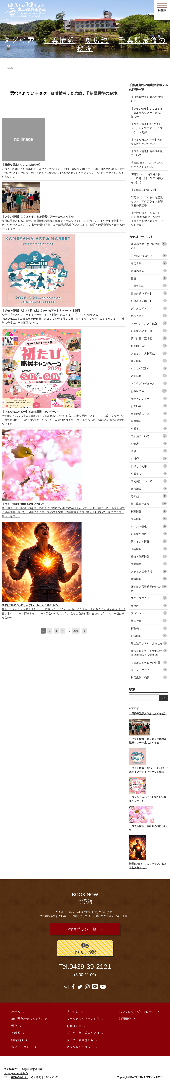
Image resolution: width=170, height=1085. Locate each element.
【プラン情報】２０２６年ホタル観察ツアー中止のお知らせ (147, 112)
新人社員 (149, 620)
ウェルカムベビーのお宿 (149, 662)
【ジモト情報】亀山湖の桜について (147, 153)
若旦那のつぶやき (149, 255)
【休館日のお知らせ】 (144, 189)
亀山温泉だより (149, 503)
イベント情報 (149, 526)
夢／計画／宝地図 (149, 338)
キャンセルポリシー (80, 1045)
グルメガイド (149, 308)
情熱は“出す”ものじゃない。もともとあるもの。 (148, 164)
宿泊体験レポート (149, 293)
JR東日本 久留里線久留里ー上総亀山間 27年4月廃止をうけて (148, 178)
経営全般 (149, 263)
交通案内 (149, 428)
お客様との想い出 (149, 330)
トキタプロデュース (149, 383)
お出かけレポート (149, 300)
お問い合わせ (149, 406)
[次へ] (84, 631)
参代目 (149, 605)
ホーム (15, 1010)
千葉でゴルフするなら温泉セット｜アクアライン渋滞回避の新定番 (147, 201)
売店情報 (149, 518)
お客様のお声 (149, 533)
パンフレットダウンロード (137, 1010)
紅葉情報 (59, 40)
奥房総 (97, 40)
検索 (132, 689)
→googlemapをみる (16, 1071)
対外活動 (149, 375)
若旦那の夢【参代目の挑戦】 (149, 246)
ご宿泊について (149, 436)
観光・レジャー (149, 398)
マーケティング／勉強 (149, 323)
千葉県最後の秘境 (101, 93)
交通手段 (149, 473)
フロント (149, 613)
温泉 (149, 451)
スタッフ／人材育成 (149, 353)
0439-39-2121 (90, 965)
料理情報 (149, 511)
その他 (149, 496)
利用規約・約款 (149, 677)
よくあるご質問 (85, 946)
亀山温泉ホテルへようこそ (149, 643)
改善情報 (149, 549)
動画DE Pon (149, 346)
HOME (9, 68)
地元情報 (149, 360)
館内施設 (149, 421)
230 (75, 630)
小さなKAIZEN (149, 368)
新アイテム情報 (149, 541)
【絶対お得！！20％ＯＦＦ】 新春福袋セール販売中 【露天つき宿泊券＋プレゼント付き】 (147, 218)
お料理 (149, 458)
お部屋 (149, 443)
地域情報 (149, 578)
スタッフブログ (149, 598)
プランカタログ (149, 669)
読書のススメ (149, 270)
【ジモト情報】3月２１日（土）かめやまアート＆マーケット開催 (147, 128)
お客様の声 (149, 391)
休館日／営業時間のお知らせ (149, 588)
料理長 (149, 628)
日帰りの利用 (149, 466)
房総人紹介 (149, 315)
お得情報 (149, 635)
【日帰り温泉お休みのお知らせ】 (147, 98)
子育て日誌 (149, 285)
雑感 (149, 278)
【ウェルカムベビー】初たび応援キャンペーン (147, 141)
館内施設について (149, 481)
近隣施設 (149, 488)
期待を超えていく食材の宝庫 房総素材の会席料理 (149, 652)
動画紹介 (125, 1017)
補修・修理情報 (149, 556)
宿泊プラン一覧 (82, 928)
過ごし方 (73, 1010)
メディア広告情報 (149, 571)
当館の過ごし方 (149, 413)
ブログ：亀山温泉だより (83, 1031)
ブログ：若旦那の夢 (80, 1038)
